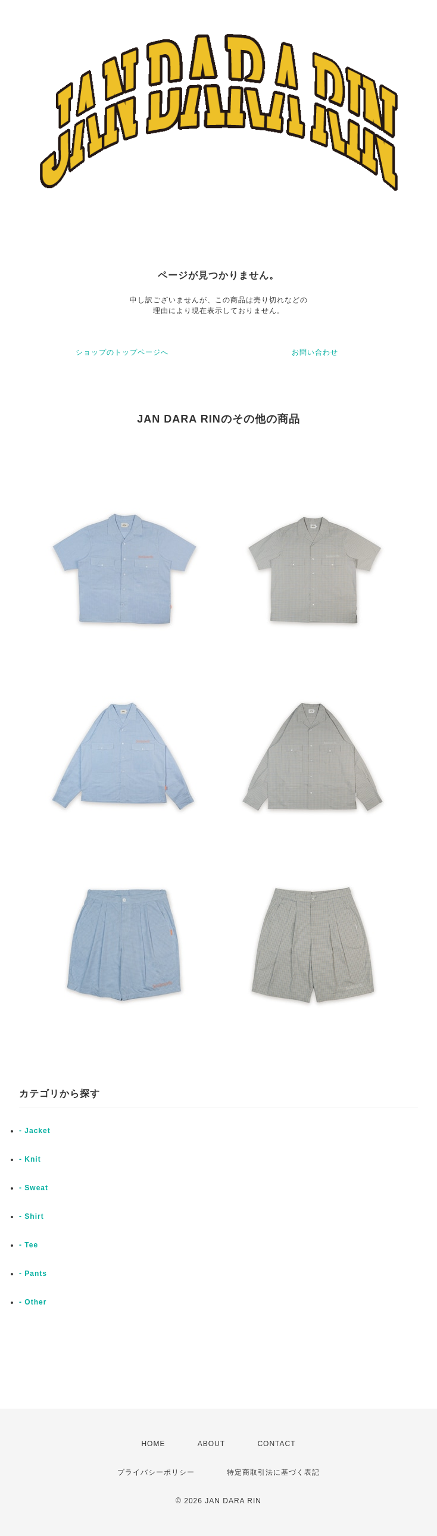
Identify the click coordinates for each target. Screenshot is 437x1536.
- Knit (30, 1159)
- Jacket (35, 1131)
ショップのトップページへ (122, 352)
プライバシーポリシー (156, 1472)
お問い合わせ (315, 352)
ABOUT (211, 1444)
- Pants (33, 1273)
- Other (32, 1302)
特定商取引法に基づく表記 (273, 1472)
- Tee (28, 1245)
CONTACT (276, 1444)
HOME (153, 1444)
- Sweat (33, 1188)
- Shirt (31, 1216)
